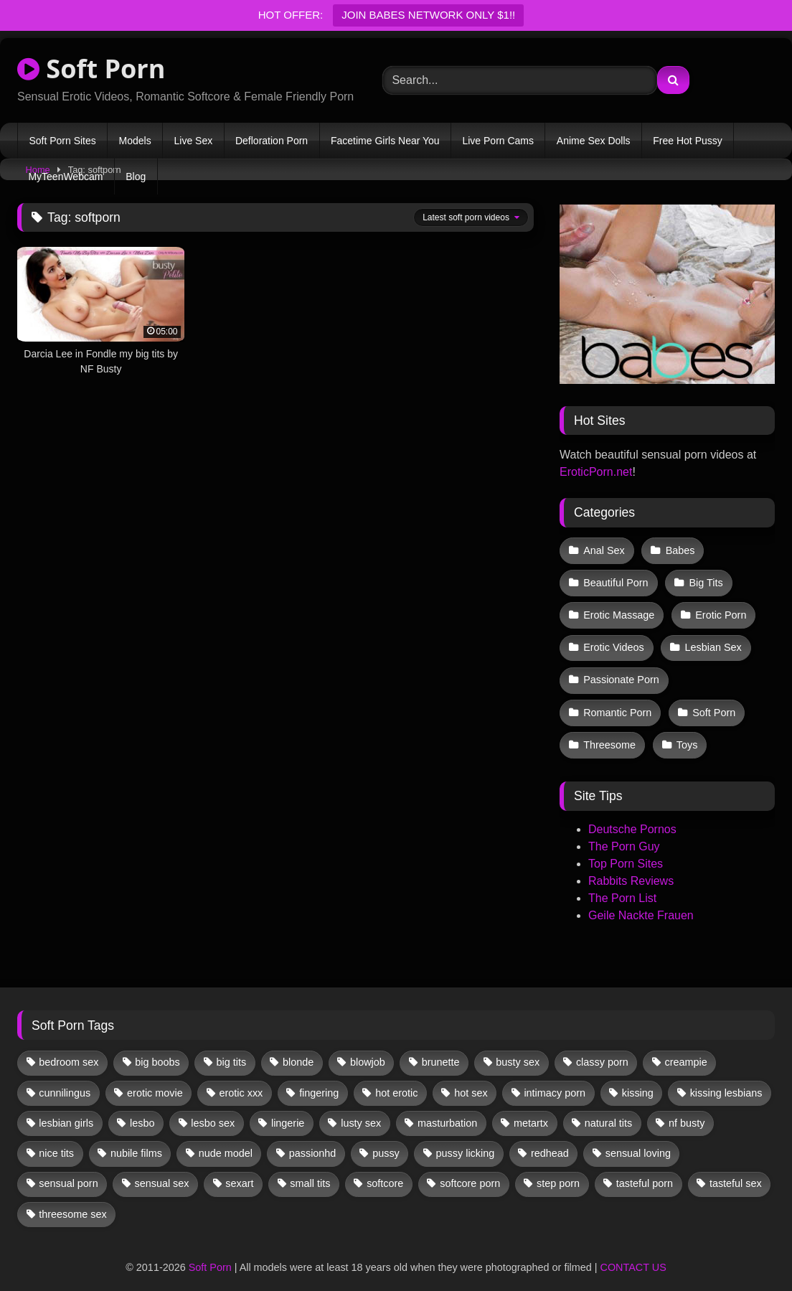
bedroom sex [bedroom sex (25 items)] (68, 1047)
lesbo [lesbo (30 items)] (142, 1108)
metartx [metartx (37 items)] (531, 1108)
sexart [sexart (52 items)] (239, 1169)
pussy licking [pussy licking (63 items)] (465, 1139)
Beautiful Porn (615, 580)
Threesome (609, 732)
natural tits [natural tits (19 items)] (608, 1108)
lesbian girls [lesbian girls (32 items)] (66, 1108)
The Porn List (622, 884)
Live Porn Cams (498, 140)
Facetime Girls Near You (385, 140)
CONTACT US (633, 1252)
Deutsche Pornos (632, 815)
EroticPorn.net (596, 472)
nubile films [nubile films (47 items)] (136, 1139)
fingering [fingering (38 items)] (319, 1078)
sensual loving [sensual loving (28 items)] (638, 1139)
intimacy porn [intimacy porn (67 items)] (554, 1078)
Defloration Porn (271, 140)
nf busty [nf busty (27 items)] (686, 1108)
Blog (136, 176)
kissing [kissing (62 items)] (638, 1078)
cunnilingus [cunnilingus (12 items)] (64, 1078)
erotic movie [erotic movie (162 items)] (155, 1078)
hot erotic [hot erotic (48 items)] (396, 1078)
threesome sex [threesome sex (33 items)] (72, 1200)
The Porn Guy (624, 832)
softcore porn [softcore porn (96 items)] (470, 1169)
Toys (686, 732)
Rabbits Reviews (631, 866)
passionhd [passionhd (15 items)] (312, 1139)
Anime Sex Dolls (594, 140)
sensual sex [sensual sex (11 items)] (162, 1169)
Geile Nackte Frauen (641, 901)
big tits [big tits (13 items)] (232, 1047)
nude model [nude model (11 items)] (226, 1139)
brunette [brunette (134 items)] (441, 1047)
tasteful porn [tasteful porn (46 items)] (644, 1169)
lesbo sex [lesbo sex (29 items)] (213, 1108)
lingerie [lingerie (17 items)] (287, 1108)
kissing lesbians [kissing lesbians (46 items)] (726, 1078)
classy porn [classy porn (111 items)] (602, 1047)
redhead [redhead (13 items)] (550, 1139)
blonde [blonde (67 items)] (298, 1047)
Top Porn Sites (625, 849)
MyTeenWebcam (65, 176)
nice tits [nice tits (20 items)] (56, 1139)
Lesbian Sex (711, 641)
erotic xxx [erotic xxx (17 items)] (241, 1078)
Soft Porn (91, 68)
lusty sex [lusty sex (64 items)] (361, 1108)
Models (135, 140)
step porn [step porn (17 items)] (558, 1169)
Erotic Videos (613, 641)
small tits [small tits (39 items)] (310, 1169)
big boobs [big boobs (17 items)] (157, 1047)
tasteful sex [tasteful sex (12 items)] (736, 1169)
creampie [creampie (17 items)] (686, 1047)
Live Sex (193, 140)
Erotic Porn (719, 610)
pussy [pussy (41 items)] (386, 1139)
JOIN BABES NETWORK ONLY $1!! (428, 15)
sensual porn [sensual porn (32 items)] (68, 1169)
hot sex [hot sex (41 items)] (470, 1078)
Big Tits (704, 580)
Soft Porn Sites (62, 140)
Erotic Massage (618, 610)
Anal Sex (604, 549)
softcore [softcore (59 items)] (385, 1169)
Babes (679, 549)
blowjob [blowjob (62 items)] (367, 1047)
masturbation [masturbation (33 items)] (447, 1108)
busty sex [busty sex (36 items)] (517, 1047)
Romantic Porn (617, 701)
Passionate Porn (621, 671)
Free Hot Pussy (687, 140)
